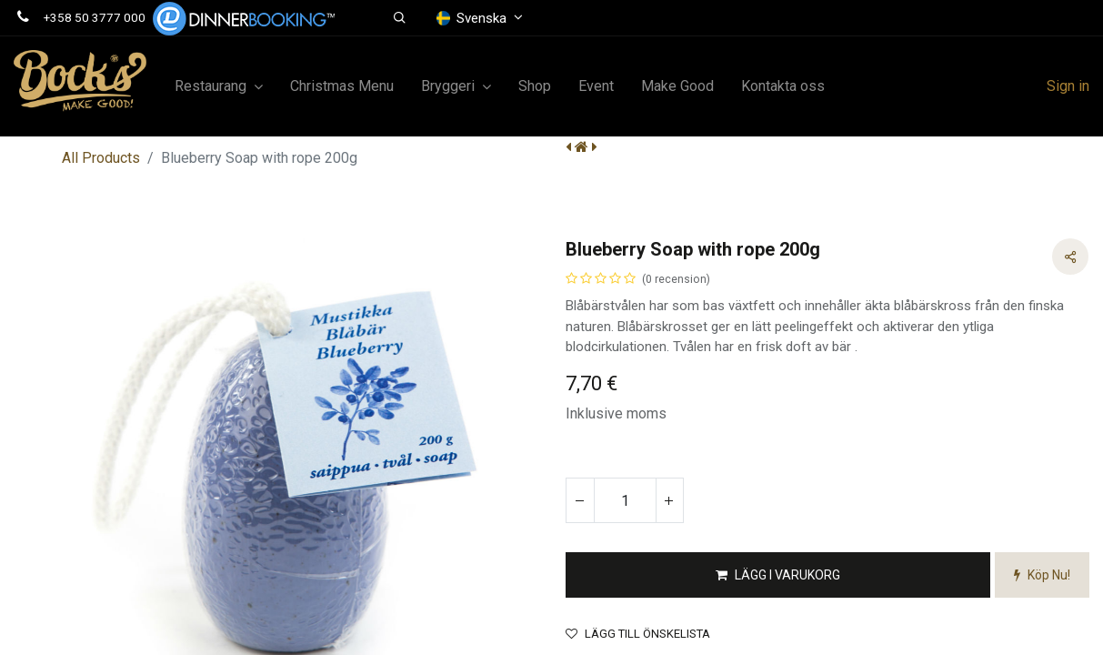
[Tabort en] (580, 500)
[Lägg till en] (669, 500)
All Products (101, 157)
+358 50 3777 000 (94, 17)
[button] (399, 18)
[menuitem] (342, 86)
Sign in (1068, 86)
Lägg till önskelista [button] (638, 634)
